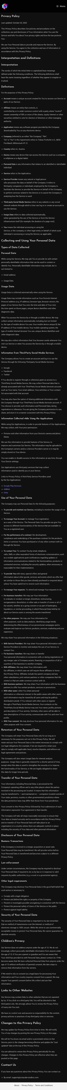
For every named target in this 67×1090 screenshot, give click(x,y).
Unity (6, 493)
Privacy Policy (27, 1085)
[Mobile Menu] (61, 6)
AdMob (7, 489)
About (16, 1085)
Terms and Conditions (44, 1085)
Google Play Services (12, 486)
